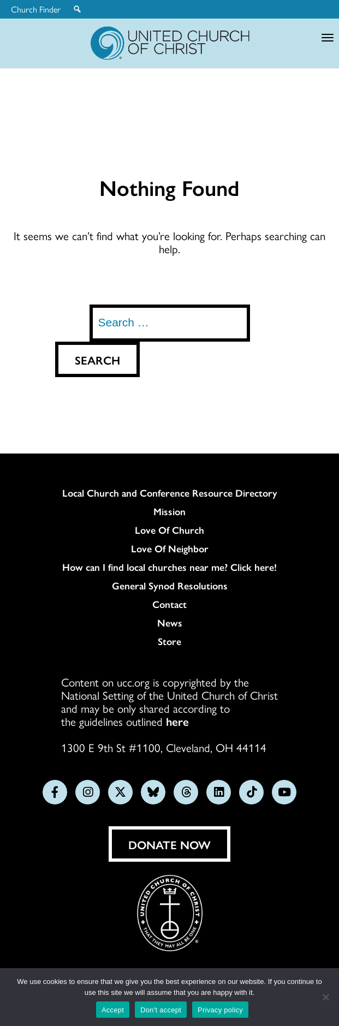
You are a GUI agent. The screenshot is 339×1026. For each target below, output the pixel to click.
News (169, 622)
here (177, 721)
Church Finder (36, 9)
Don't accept (160, 1010)
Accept (113, 1010)
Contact (169, 604)
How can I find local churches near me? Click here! (169, 567)
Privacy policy (220, 1010)
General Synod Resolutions (170, 585)
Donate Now (169, 844)
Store (169, 641)
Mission (169, 511)
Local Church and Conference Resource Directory (169, 492)
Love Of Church (169, 529)
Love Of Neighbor (170, 548)
